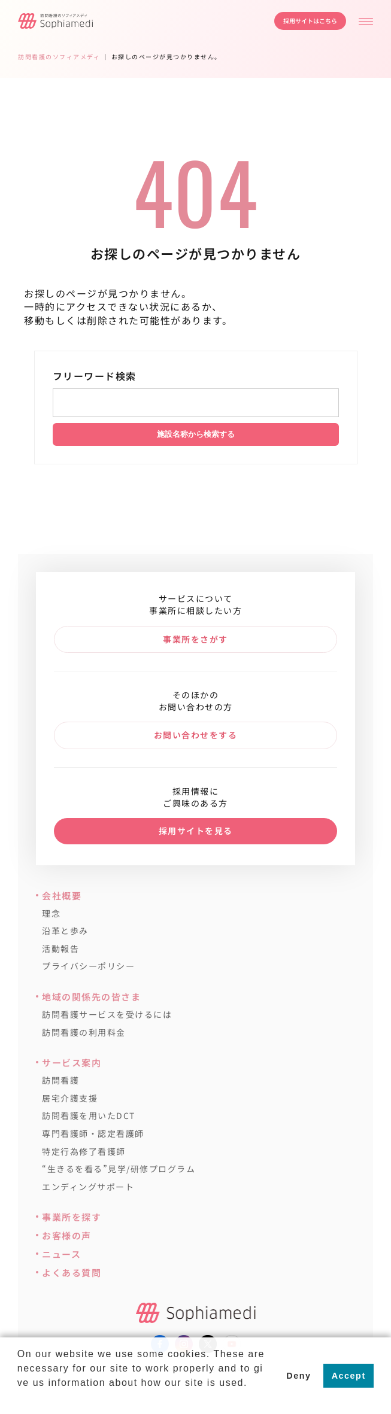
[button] (19, 1398)
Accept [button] (349, 1375)
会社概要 (61, 895)
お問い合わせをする (196, 735)
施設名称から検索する (196, 434)
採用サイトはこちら (310, 20)
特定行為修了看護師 (84, 1151)
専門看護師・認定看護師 (93, 1133)
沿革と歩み (65, 930)
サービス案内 (71, 1062)
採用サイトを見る (196, 831)
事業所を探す (71, 1217)
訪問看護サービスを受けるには (107, 1014)
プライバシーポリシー (88, 966)
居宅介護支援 (70, 1098)
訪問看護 (60, 1080)
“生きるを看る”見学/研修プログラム (118, 1169)
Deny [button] (298, 1375)
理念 (51, 913)
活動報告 (60, 948)
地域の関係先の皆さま (91, 996)
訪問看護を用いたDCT (88, 1115)
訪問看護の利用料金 (84, 1032)
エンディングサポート (88, 1187)
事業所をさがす (195, 639)
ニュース (61, 1254)
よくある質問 (71, 1272)
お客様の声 (67, 1235)
